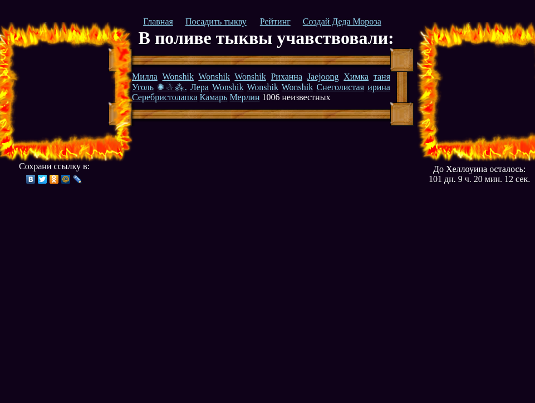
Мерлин (244, 97)
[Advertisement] (63, 92)
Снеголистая (340, 87)
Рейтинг (275, 21)
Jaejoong (323, 76)
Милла (145, 76)
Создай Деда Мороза (342, 21)
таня (382, 76)
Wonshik (178, 76)
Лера (199, 87)
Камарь (213, 97)
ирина (378, 87)
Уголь (143, 87)
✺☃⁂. (171, 87)
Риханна (286, 76)
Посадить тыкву (216, 21)
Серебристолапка (165, 97)
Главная (158, 21)
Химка (356, 76)
